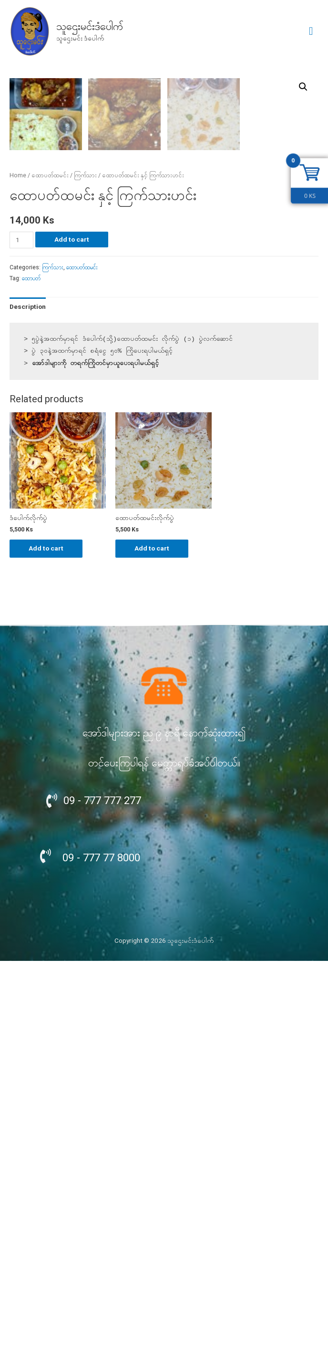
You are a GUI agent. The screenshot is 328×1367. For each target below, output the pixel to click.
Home (18, 581)
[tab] (28, 713)
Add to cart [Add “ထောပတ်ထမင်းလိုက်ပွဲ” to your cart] (151, 954)
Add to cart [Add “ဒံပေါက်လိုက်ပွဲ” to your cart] (46, 954)
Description (28, 712)
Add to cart (71, 645)
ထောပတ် (31, 684)
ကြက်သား (85, 581)
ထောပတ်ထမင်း (50, 581)
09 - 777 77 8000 (101, 1263)
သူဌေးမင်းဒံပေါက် (89, 26)
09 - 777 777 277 (102, 1206)
